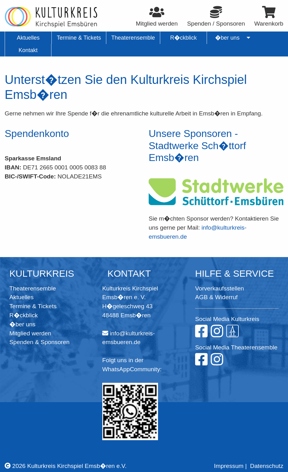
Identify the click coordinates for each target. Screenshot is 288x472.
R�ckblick (23, 315)
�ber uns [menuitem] (227, 38)
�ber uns (22, 324)
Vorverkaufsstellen (219, 288)
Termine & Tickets (32, 306)
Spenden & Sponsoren (39, 342)
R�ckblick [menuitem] (183, 38)
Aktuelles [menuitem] (28, 38)
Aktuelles (21, 297)
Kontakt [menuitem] (27, 50)
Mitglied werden (30, 333)
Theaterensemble (32, 288)
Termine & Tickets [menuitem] (79, 38)
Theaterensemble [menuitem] (133, 38)
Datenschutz (266, 466)
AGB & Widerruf (216, 297)
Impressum (228, 466)
